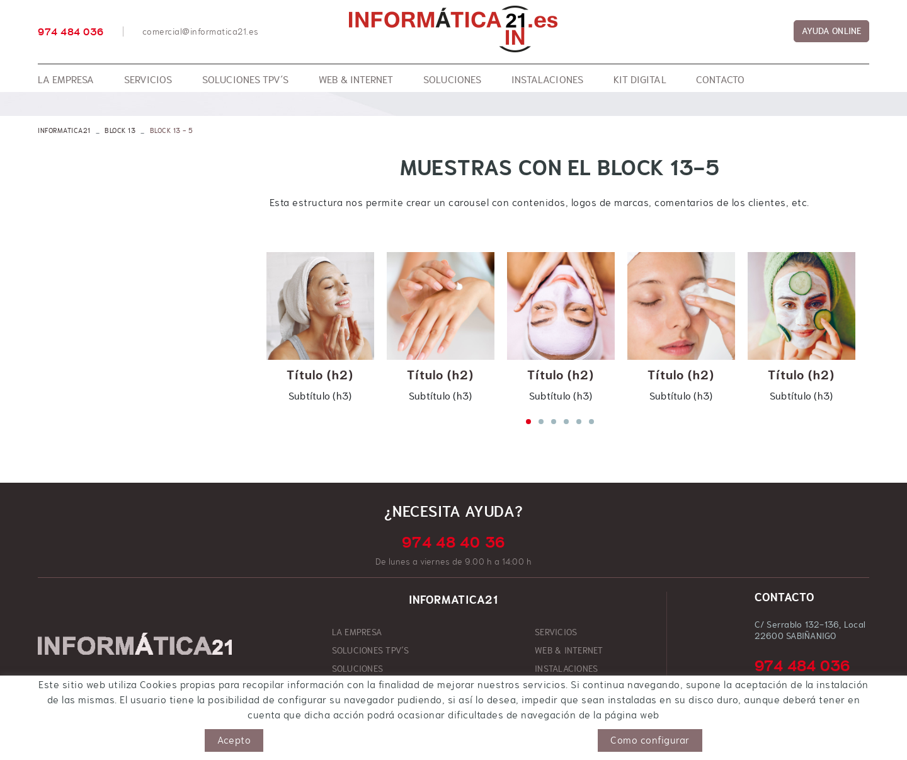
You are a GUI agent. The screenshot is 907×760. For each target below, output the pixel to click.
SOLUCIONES (358, 668)
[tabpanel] (320, 326)
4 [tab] (566, 421)
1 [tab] (528, 421)
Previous (250, 326)
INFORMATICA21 (64, 130)
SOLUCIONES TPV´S (370, 650)
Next (869, 326)
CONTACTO (556, 686)
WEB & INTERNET (569, 650)
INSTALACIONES (566, 668)
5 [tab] (578, 421)
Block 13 (120, 130)
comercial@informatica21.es (200, 31)
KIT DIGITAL (355, 686)
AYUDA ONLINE (831, 30)
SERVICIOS (556, 632)
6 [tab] (591, 421)
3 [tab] (553, 421)
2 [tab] (541, 421)
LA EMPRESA (357, 632)
